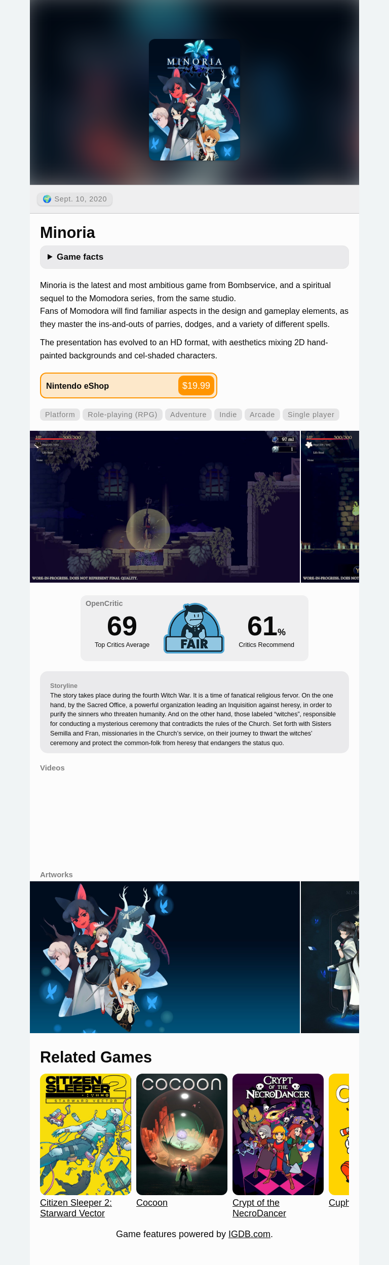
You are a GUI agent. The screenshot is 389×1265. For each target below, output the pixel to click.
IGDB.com (249, 1234)
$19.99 (196, 386)
